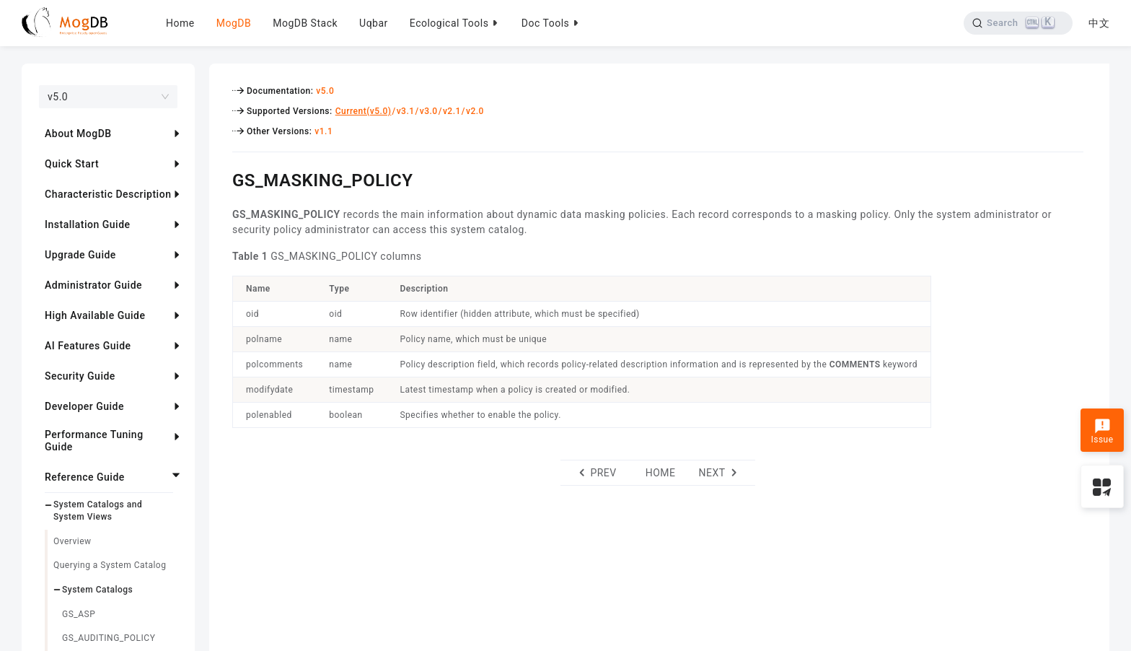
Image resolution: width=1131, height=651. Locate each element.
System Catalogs (97, 590)
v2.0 (475, 111)
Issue (1102, 431)
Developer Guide (84, 406)
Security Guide (80, 376)
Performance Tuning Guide (94, 441)
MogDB (233, 23)
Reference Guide (85, 477)
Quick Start (72, 164)
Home (180, 23)
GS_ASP (78, 614)
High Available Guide (95, 315)
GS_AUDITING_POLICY (108, 638)
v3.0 (429, 111)
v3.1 (406, 111)
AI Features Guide (88, 345)
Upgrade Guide (80, 255)
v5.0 (325, 91)
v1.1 (323, 131)
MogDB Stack (305, 23)
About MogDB (78, 133)
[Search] (1017, 23)
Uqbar (373, 23)
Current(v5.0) (363, 111)
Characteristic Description (108, 194)
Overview (72, 541)
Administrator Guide (93, 285)
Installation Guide (88, 224)
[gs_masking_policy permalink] (221, 178)
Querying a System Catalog (109, 565)
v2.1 (452, 111)
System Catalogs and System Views (97, 510)
